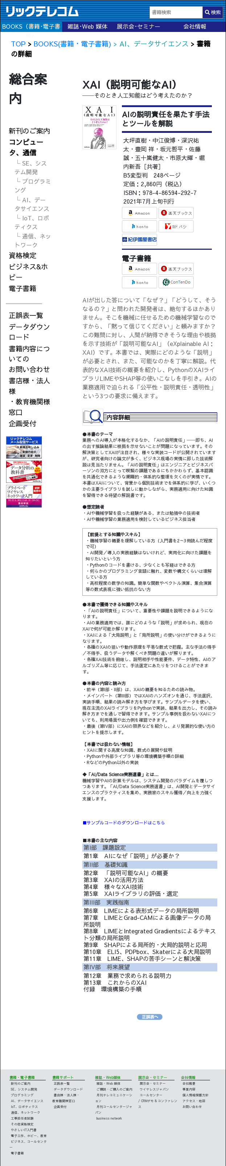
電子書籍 (22, 288)
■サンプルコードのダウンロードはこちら (123, 822)
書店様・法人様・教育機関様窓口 (29, 396)
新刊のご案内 (29, 130)
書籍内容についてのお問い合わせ (29, 359)
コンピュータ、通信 (26, 147)
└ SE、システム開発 (31, 167)
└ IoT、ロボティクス (32, 222)
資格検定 (22, 255)
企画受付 (22, 423)
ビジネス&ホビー (28, 272)
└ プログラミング (33, 185)
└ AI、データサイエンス (32, 204)
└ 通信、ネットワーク (33, 240)
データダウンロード (29, 332)
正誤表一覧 (26, 315)
